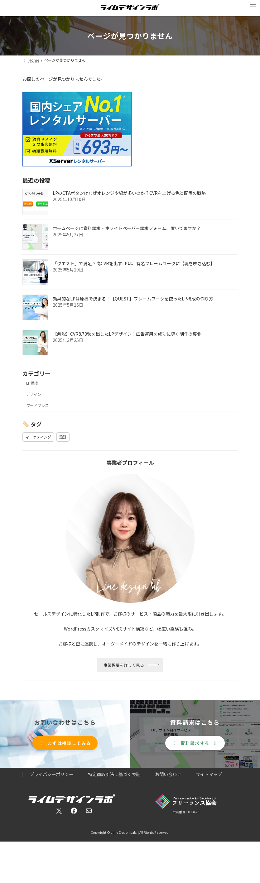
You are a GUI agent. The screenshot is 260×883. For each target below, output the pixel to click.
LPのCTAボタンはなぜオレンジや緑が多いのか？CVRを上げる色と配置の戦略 (129, 193)
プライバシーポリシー (51, 774)
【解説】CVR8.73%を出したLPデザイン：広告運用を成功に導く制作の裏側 (127, 334)
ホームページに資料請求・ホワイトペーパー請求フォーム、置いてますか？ (127, 228)
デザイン (33, 394)
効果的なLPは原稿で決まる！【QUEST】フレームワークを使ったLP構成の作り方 (133, 298)
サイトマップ (209, 774)
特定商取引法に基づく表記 (114, 774)
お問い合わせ (168, 774)
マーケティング (38, 436)
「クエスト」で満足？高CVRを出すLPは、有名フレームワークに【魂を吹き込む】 (134, 263)
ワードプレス (37, 405)
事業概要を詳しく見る (124, 665)
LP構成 (32, 383)
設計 (63, 436)
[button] (65, 743)
